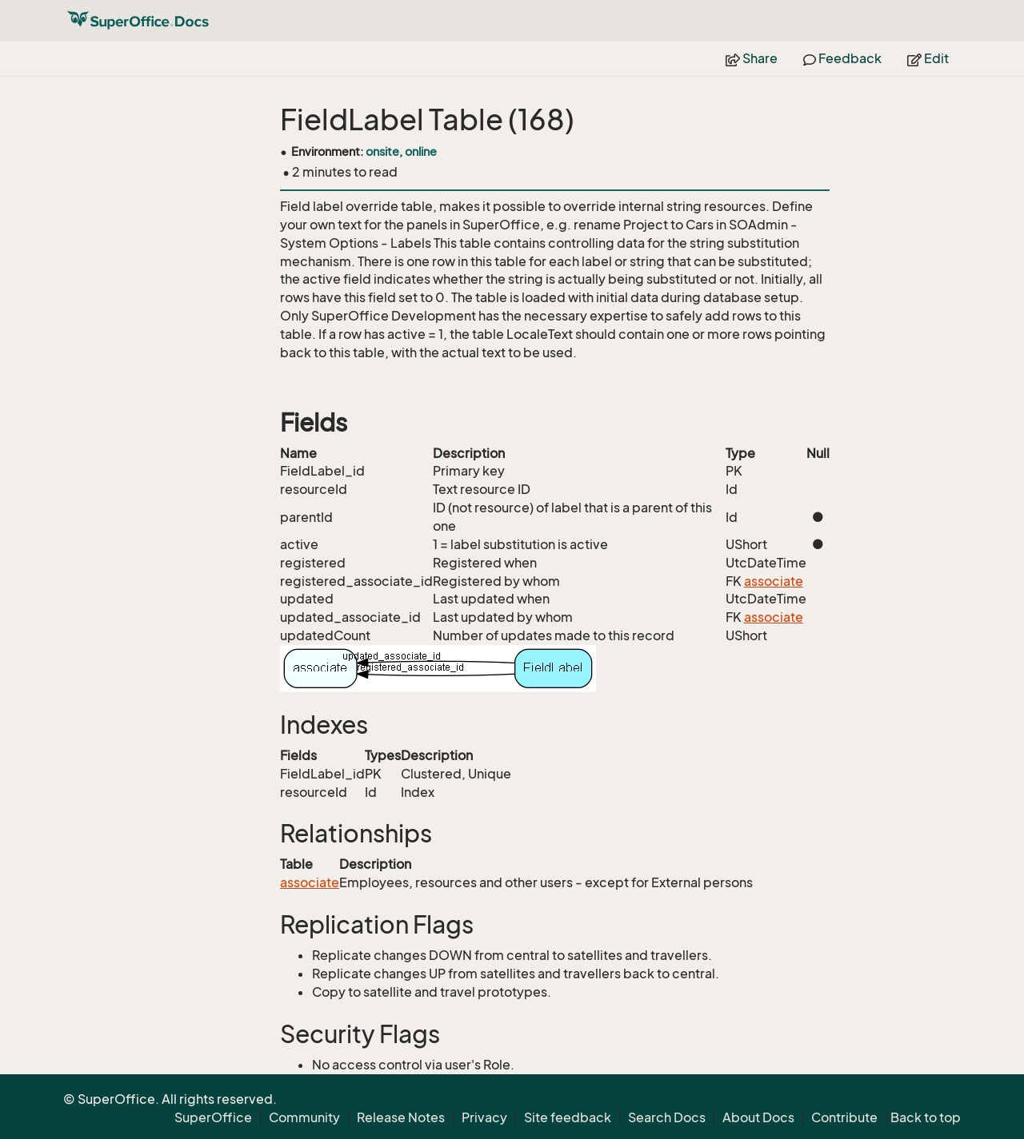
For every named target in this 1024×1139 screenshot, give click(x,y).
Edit (928, 58)
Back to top (925, 1117)
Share (752, 58)
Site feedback (567, 1117)
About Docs (758, 1117)
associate (773, 581)
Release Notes (401, 1117)
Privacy (484, 1117)
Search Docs (667, 1117)
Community (304, 1117)
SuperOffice (213, 1117)
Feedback (842, 58)
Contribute (844, 1117)
